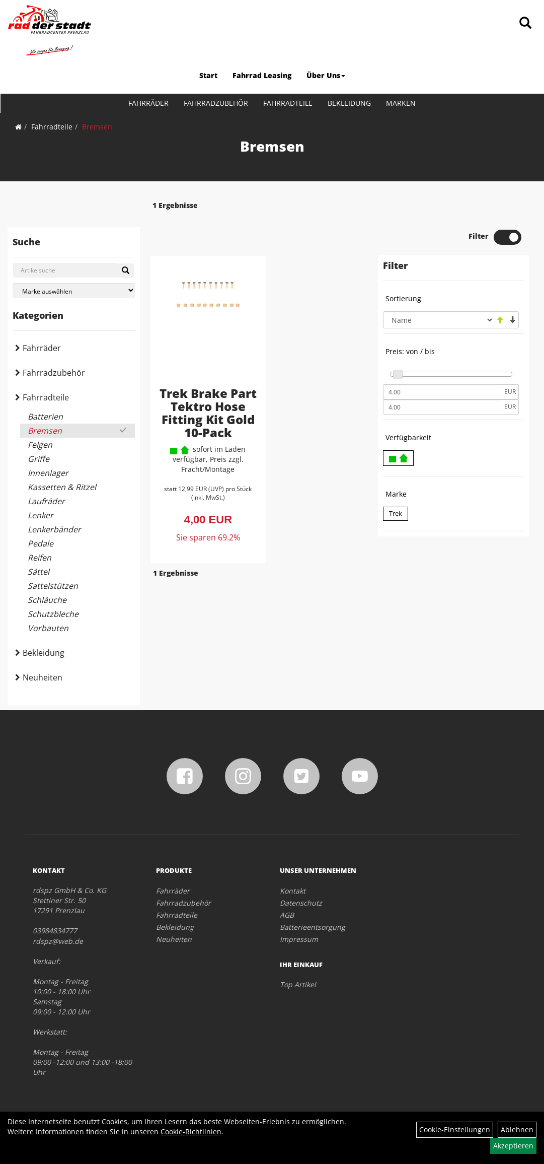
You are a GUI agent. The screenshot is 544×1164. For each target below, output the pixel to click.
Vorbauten (48, 628)
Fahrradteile (288, 103)
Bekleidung (349, 103)
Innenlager (48, 472)
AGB (287, 915)
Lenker (40, 515)
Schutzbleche (53, 614)
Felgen (40, 444)
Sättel (38, 571)
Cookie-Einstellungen (454, 1129)
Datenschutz (301, 903)
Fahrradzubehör (216, 103)
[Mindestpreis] (442, 362)
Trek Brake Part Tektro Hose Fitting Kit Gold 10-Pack (201, 389)
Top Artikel (298, 984)
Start (208, 75)
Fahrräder (148, 103)
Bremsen (97, 126)
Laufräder (46, 501)
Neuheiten (42, 677)
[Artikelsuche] (525, 23)
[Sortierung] (438, 290)
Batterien (45, 416)
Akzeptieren (513, 1145)
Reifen (39, 557)
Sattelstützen (53, 585)
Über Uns (325, 75)
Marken (401, 103)
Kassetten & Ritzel (62, 487)
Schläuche (47, 599)
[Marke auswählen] (74, 290)
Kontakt (292, 891)
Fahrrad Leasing (261, 75)
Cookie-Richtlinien (191, 1131)
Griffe (38, 458)
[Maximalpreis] (442, 377)
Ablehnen (517, 1129)
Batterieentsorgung (312, 927)
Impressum (299, 939)
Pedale (40, 543)
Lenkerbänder (54, 529)
